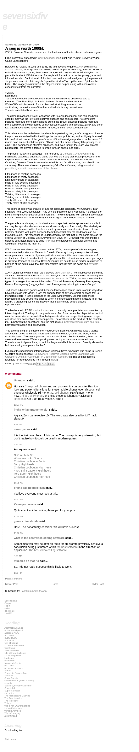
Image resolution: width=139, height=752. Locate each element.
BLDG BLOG (11, 638)
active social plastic (14, 630)
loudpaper (9, 658)
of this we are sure (13, 668)
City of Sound (11, 643)
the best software (67, 547)
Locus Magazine (12, 655)
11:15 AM (18, 516)
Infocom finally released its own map (45, 278)
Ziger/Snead (10, 715)
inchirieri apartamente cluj (31, 409)
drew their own (63, 272)
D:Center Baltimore (14, 645)
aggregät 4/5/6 (11, 633)
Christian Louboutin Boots (30, 461)
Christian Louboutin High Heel (32, 476)
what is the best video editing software (39, 537)
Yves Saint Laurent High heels (32, 470)
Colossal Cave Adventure (77, 153)
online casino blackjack (29, 487)
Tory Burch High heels (27, 473)
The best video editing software (48, 550)
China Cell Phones (30, 395)
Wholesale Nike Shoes (28, 458)
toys (78, 395)
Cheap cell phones (36, 386)
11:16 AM (18, 533)
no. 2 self (9, 665)
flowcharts (41, 229)
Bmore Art (9, 640)
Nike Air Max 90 (23, 455)
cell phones (62, 392)
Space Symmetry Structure (17, 685)
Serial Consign (11, 678)
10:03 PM (18, 405)
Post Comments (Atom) (34, 591)
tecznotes (9, 693)
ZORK (79, 66)
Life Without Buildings (15, 653)
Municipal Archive (13, 663)
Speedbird (9, 688)
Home (55, 584)
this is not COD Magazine (17, 705)
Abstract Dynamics (13, 627)
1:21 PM (18, 573)
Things (7, 703)
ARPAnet (50, 240)
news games (22, 429)
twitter (7, 608)
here (53, 359)
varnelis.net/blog (12, 710)
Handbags (20, 398)
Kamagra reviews (25, 504)
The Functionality (13, 698)
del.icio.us (9, 610)
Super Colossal (12, 690)
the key (82, 278)
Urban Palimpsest (13, 708)
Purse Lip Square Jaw (15, 673)
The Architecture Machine (17, 695)
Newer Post (11, 584)
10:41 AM (18, 499)
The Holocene (11, 700)
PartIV (7, 670)
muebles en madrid (26, 560)
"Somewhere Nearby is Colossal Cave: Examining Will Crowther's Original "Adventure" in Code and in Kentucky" (49, 355)
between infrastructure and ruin (81, 321)
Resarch (8, 675)
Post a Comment (13, 579)
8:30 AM (18, 556)
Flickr (7, 605)
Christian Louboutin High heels (33, 467)
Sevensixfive (10, 600)
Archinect (9, 635)
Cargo (7, 603)
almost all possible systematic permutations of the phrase (49, 167)
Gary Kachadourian (49, 57)
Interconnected (11, 650)
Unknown (20, 380)
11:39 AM (18, 483)
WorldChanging (12, 713)
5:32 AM (18, 444)
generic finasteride (26, 521)
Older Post (98, 584)
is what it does (40, 310)
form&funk (9, 648)
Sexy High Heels (24, 464)
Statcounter (10, 739)
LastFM (8, 613)
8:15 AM (18, 424)
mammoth (9, 660)
